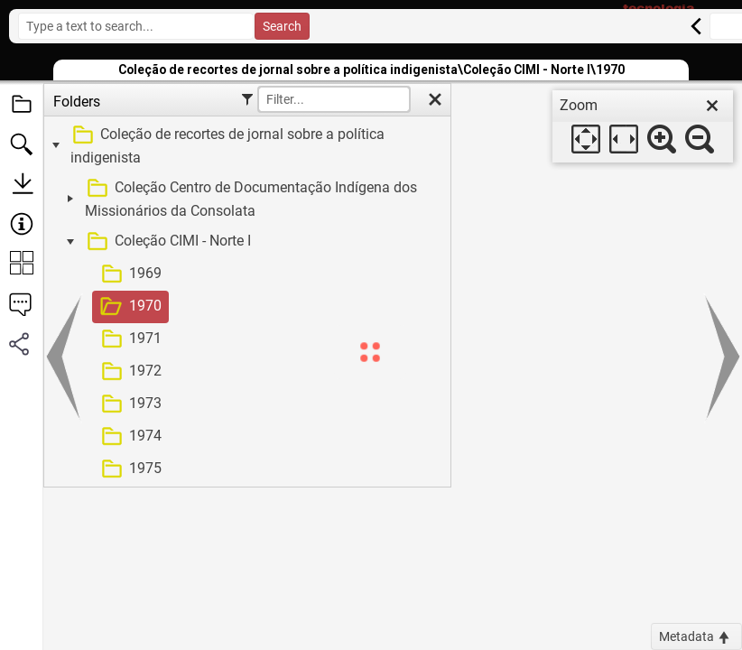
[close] (712, 105)
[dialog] (642, 126)
